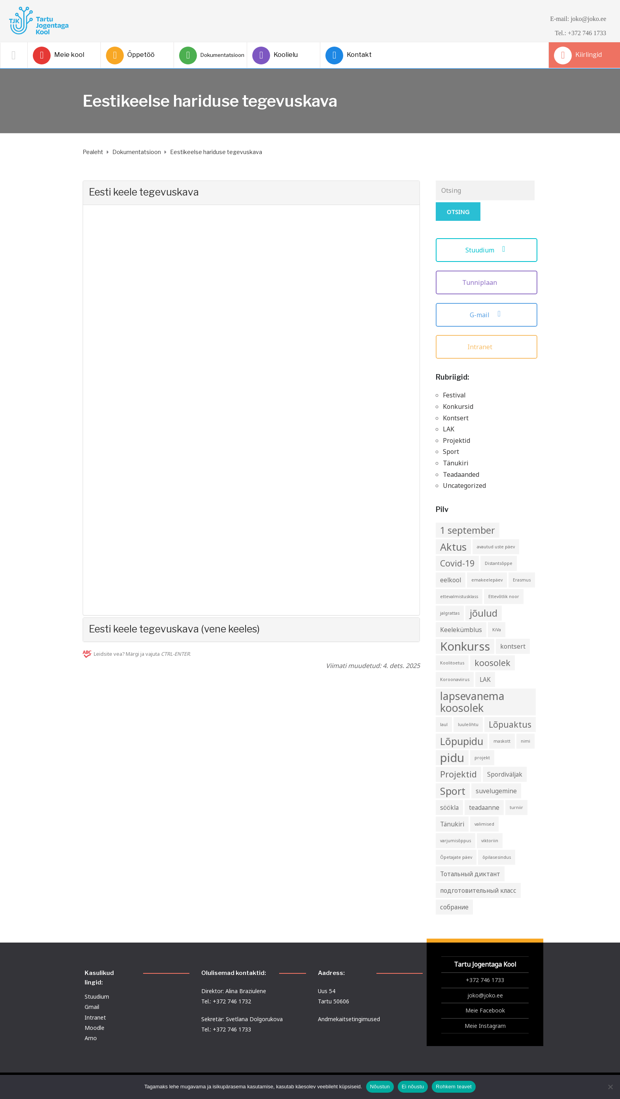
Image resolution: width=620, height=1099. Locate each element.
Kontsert (456, 418)
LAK (448, 429)
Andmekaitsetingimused (349, 1019)
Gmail (92, 1007)
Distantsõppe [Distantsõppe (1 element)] (498, 563)
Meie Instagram (485, 1025)
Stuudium (486, 250)
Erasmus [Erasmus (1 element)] (522, 580)
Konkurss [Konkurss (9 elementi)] (465, 646)
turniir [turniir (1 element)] (516, 807)
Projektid (456, 440)
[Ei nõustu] (610, 1087)
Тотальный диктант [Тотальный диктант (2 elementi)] (470, 873)
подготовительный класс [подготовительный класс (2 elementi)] (478, 890)
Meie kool (58, 55)
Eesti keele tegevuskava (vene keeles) (174, 629)
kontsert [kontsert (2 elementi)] (512, 646)
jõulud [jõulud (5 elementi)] (483, 613)
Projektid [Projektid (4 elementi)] (458, 774)
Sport (451, 451)
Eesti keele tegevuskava (144, 192)
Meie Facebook (485, 1010)
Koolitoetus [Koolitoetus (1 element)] (452, 663)
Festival (454, 395)
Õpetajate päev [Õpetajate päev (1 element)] (456, 857)
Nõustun (380, 1087)
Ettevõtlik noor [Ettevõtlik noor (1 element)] (503, 596)
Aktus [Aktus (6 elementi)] (453, 546)
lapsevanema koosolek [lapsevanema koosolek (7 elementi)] (472, 702)
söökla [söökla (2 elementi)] (449, 807)
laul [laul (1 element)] (444, 724)
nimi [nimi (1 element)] (525, 741)
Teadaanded (461, 474)
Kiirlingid (578, 55)
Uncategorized (464, 485)
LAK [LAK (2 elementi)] (485, 679)
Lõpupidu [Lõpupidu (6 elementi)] (461, 741)
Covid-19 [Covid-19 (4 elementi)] (457, 563)
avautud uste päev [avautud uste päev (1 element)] (496, 547)
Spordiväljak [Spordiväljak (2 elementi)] (504, 774)
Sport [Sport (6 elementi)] (452, 791)
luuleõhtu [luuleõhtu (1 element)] (468, 724)
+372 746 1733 (485, 980)
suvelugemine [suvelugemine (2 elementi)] (496, 791)
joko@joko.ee (485, 995)
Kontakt (348, 55)
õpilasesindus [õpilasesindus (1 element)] (496, 857)
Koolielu (275, 55)
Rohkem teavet (454, 1087)
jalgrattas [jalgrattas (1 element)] (449, 613)
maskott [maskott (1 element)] (501, 741)
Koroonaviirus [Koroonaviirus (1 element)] (454, 679)
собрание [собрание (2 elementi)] (454, 907)
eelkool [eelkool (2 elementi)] (450, 580)
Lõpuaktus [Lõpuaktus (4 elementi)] (510, 724)
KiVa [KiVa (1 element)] (496, 629)
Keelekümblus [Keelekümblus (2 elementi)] (461, 629)
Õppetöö (130, 55)
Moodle (94, 1027)
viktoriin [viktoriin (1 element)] (489, 840)
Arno (91, 1038)
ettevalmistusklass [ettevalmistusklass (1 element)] (459, 596)
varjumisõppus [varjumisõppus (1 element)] (455, 840)
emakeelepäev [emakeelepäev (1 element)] (487, 580)
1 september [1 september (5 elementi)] (467, 530)
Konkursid (458, 406)
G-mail (486, 315)
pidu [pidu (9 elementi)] (452, 757)
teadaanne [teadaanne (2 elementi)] (484, 807)
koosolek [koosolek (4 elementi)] (492, 662)
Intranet (486, 346)
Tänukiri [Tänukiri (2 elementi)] (452, 824)
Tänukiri (456, 463)
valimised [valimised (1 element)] (484, 824)
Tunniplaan (486, 282)
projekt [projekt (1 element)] (482, 757)
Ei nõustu (413, 1087)
